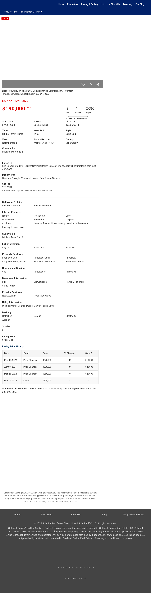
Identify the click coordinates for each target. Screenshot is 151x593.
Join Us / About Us (110, 4)
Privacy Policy (85, 567)
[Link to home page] (5, 4)
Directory (128, 4)
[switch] (83, 84)
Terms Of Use (65, 567)
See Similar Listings (78, 119)
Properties (72, 4)
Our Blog (140, 4)
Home (61, 4)
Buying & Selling (89, 4)
